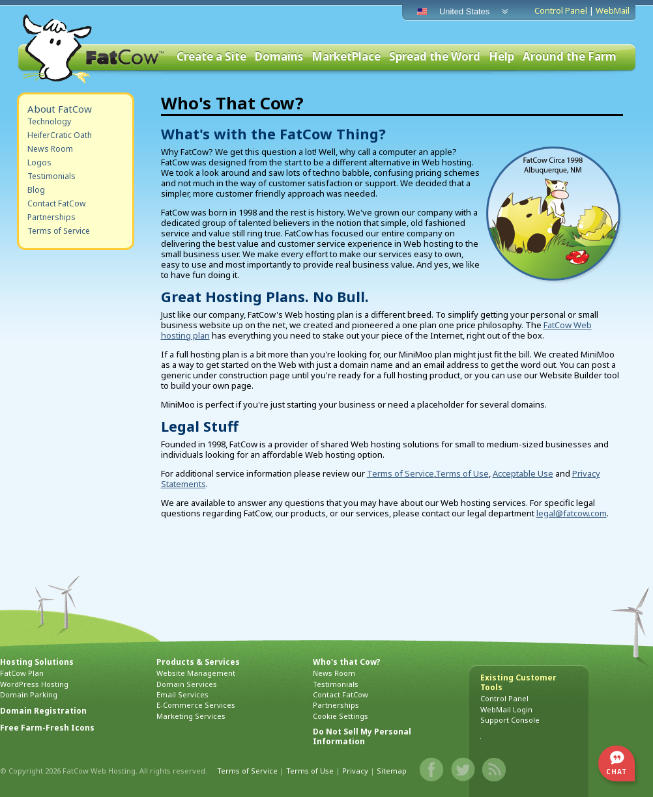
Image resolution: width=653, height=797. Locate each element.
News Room (50, 148)
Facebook (432, 769)
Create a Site (211, 57)
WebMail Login (506, 709)
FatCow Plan (22, 673)
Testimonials (51, 176)
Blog (36, 189)
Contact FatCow (56, 203)
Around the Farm (570, 57)
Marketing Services (190, 716)
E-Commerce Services (195, 705)
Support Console (510, 720)
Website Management (195, 673)
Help (501, 57)
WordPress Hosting (34, 684)
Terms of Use (462, 473)
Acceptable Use (523, 473)
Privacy (355, 771)
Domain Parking (28, 694)
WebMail (613, 10)
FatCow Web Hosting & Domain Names (92, 49)
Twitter (463, 769)
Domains (279, 57)
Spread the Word (434, 57)
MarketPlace (346, 57)
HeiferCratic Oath (59, 135)
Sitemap (392, 771)
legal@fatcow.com (571, 513)
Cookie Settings (340, 716)
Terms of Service (58, 230)
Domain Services (186, 684)
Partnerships (51, 217)
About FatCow (59, 108)
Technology (49, 121)
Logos (39, 162)
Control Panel (560, 10)
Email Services (182, 694)
